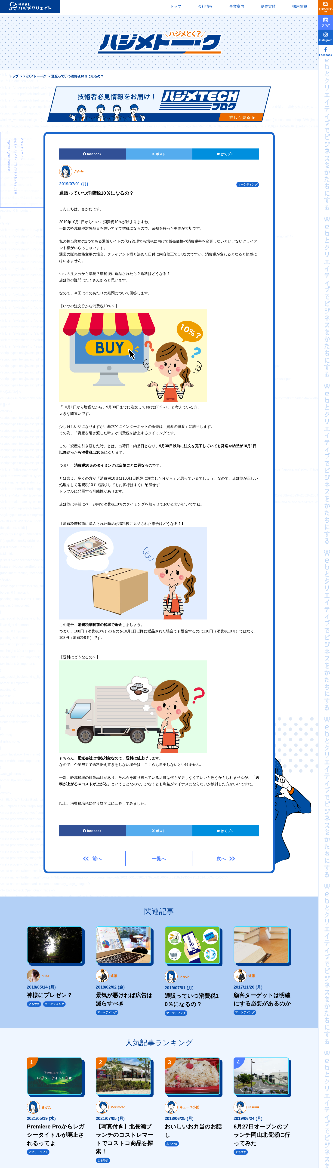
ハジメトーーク (35, 76)
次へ (221, 858)
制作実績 (268, 6)
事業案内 (236, 6)
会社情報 (205, 6)
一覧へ (159, 858)
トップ (175, 6)
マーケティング (247, 184)
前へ (97, 858)
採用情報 (299, 6)
